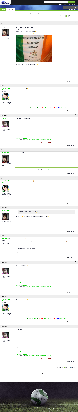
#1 (75, 22)
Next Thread (42, 373)
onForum (34, 107)
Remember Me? (63, 4)
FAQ (41, 9)
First (47, 76)
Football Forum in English (24, 13)
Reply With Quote (71, 81)
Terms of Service (70, 380)
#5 (75, 177)
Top (75, 380)
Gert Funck (27, 71)
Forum (3, 9)
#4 (75, 149)
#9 (75, 296)
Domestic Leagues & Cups (38, 13)
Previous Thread (36, 373)
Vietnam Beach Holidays (21, 138)
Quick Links (35, 9)
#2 (75, 85)
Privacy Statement (61, 380)
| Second (50, 76)
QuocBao (21, 252)
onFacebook (63, 107)
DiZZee (21, 71)
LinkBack (61, 19)
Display (74, 19)
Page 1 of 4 (62, 15)
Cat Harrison (22, 347)
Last (74, 15)
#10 (75, 325)
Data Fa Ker (30, 252)
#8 (75, 261)
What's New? (10, 9)
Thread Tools (67, 19)
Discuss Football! (12, 13)
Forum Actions (27, 9)
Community (19, 9)
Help (69, 4)
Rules (44, 9)
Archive (54, 380)
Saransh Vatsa (27, 347)
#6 (75, 206)
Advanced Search (73, 9)
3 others (35, 252)
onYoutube (46, 107)
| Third (53, 76)
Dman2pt (34, 347)
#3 (75, 114)
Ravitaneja (26, 252)
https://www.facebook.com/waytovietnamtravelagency (38, 139)
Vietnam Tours (19, 136)
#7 (75, 235)
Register (73, 4)
